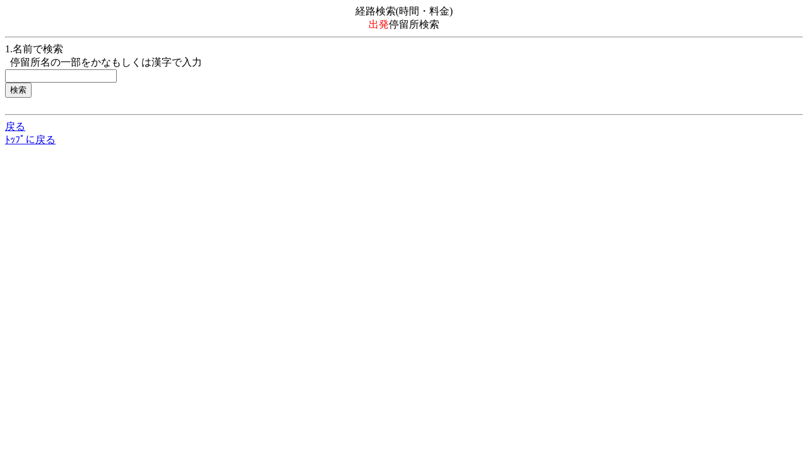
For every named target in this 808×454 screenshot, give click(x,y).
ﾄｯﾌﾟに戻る (30, 139)
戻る (15, 126)
